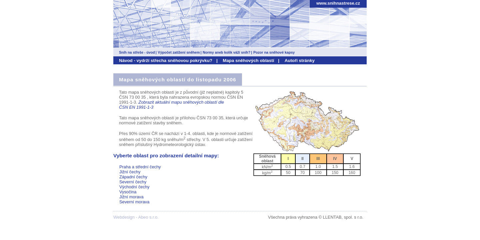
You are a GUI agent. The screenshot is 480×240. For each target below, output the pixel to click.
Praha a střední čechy (140, 166)
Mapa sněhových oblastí (248, 60)
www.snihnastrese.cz (338, 3)
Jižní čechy (129, 171)
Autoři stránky (300, 60)
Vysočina (127, 191)
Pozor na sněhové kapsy (274, 52)
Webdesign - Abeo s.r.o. (136, 217)
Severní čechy (132, 181)
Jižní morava (131, 196)
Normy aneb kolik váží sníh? (226, 52)
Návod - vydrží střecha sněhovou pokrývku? (165, 60)
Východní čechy (134, 186)
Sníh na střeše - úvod (137, 52)
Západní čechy (133, 176)
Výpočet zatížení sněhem (179, 52)
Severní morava (134, 201)
